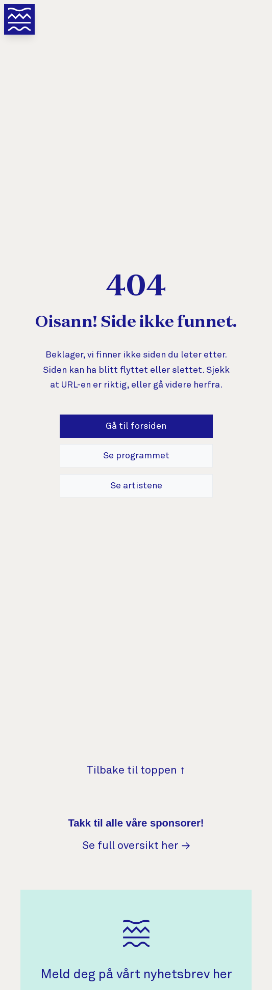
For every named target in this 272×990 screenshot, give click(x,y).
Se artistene (136, 485)
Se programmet (136, 455)
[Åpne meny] (19, 19)
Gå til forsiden (136, 426)
